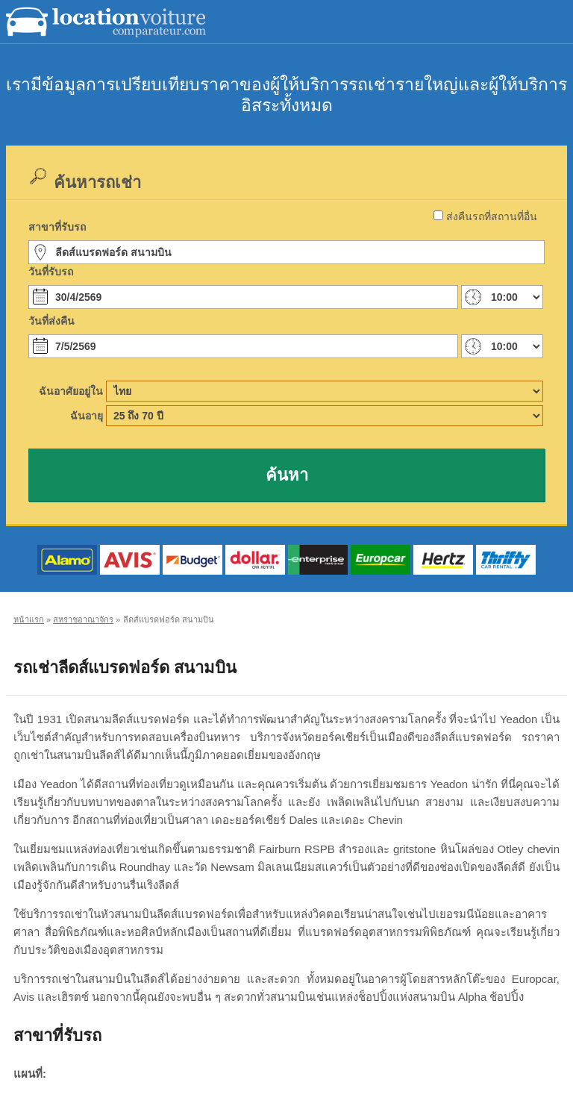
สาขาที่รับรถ (57, 227)
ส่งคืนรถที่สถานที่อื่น (491, 216)
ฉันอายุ (86, 416)
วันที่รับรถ (50, 272)
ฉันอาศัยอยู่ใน (71, 391)
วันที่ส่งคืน (51, 321)
